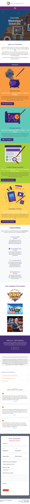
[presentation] (9, 486)
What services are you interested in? (10, 461)
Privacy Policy (26, 501)
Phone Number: (18, 450)
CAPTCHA (4, 483)
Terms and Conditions (25, 502)
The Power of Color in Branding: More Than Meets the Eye (15, 357)
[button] (0, 360)
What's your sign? (5, 381)
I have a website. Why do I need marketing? (9, 375)
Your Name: (5, 443)
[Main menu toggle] (15, 8)
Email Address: (6, 450)
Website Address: (19, 456)
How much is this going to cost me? (8, 378)
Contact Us (20, 501)
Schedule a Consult (25, 500)
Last (16, 448)
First (3, 448)
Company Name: (6, 456)
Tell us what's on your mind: (8, 472)
